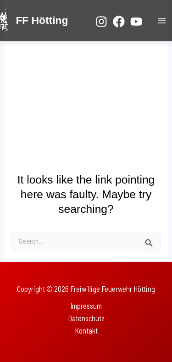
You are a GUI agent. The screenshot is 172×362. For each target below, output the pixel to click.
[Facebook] (119, 22)
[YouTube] (136, 22)
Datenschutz (86, 318)
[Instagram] (101, 22)
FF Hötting (42, 20)
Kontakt (86, 330)
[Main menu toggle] (161, 21)
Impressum (86, 305)
